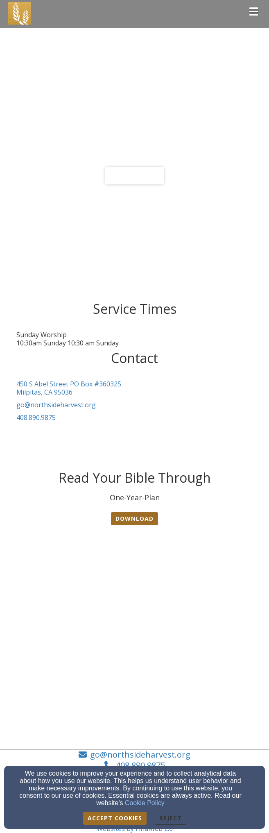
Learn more (134, 175)
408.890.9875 (36, 417)
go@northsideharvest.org (56, 404)
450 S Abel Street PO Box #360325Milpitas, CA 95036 (68, 388)
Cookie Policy (145, 802)
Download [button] (134, 518)
